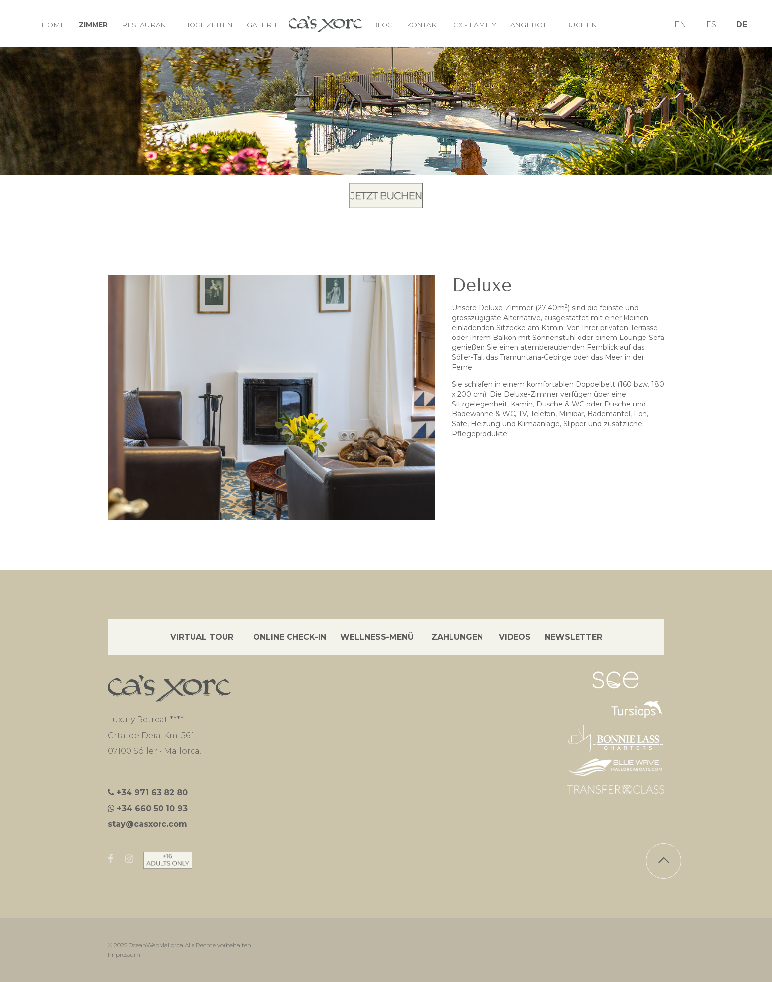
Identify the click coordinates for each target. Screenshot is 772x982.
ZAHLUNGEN (457, 637)
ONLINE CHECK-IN (289, 637)
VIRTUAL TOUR (201, 637)
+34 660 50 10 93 (152, 808)
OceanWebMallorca (156, 944)
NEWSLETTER (573, 637)
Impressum (124, 954)
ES (712, 24)
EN (681, 24)
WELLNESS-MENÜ (377, 637)
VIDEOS (515, 637)
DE (741, 24)
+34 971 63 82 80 (152, 792)
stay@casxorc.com (147, 824)
